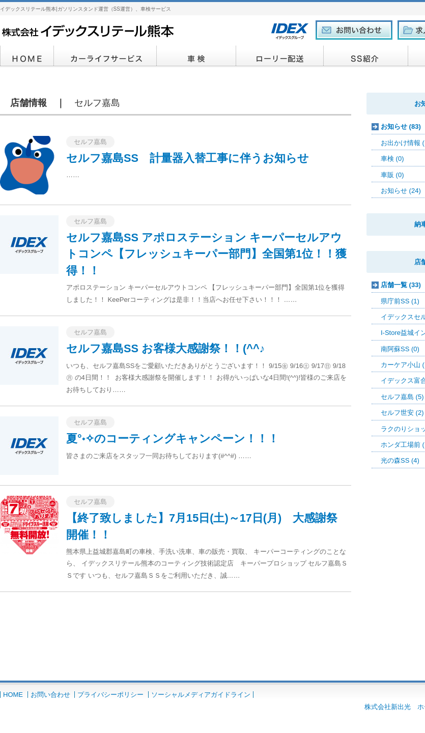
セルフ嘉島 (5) (402, 397)
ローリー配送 (280, 56)
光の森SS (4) (400, 460)
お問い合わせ (50, 694)
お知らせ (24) (401, 190)
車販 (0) (392, 175)
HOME (27, 56)
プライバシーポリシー (110, 694)
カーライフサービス (105, 56)
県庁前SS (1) (400, 301)
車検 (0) (392, 158)
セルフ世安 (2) (402, 412)
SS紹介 (366, 56)
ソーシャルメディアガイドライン (200, 694)
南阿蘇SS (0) (400, 349)
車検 (196, 56)
